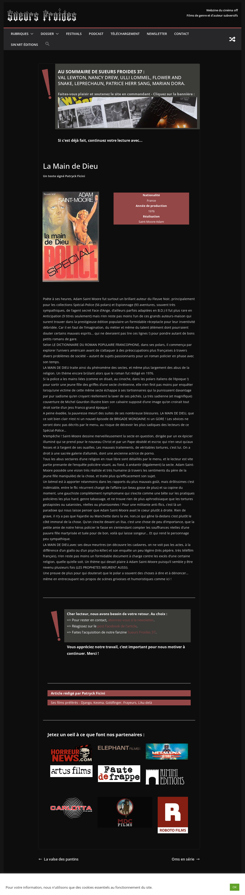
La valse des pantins (58, 859)
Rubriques (20, 34)
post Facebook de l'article (117, 626)
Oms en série (186, 859)
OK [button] (235, 887)
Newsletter (157, 34)
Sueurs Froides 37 (142, 632)
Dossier (47, 34)
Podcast (96, 34)
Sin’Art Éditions (24, 44)
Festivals (74, 34)
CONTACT (181, 34)
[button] (31, 34)
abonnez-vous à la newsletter (131, 620)
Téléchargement (125, 34)
